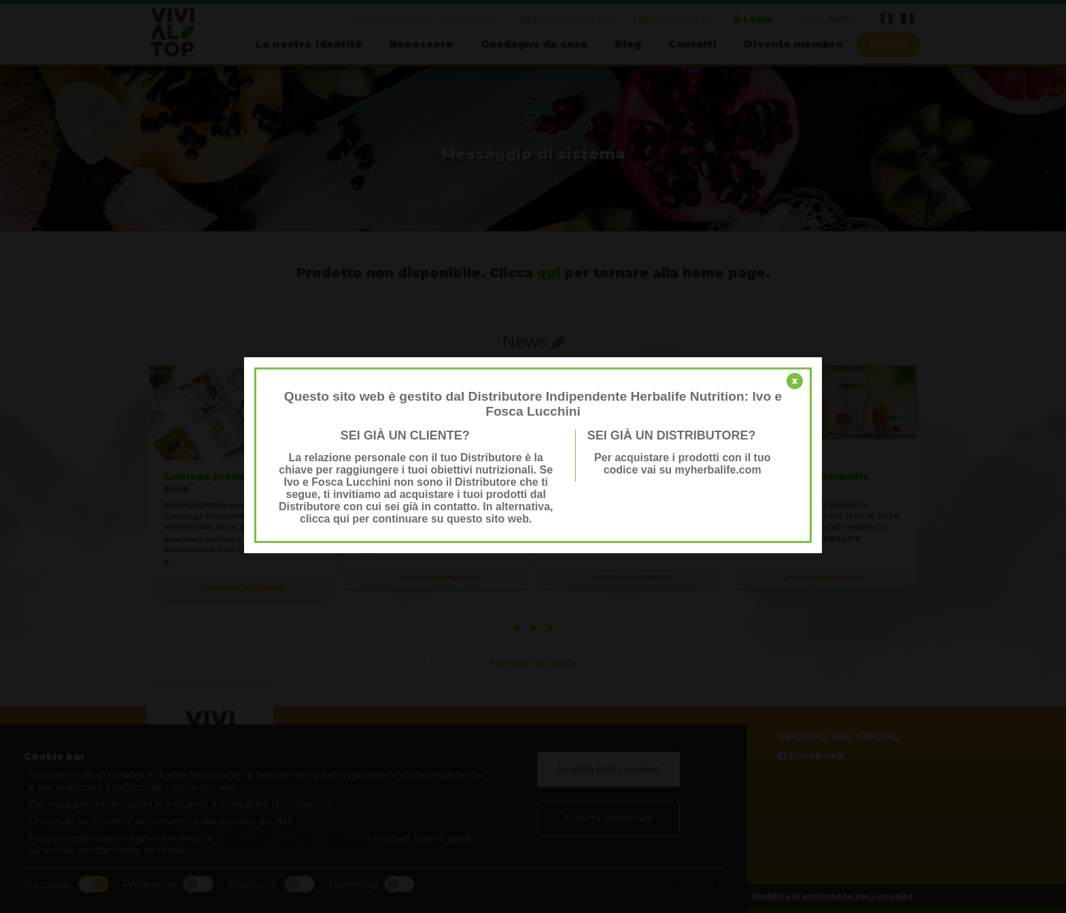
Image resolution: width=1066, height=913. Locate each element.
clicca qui (324, 519)
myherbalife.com (718, 470)
